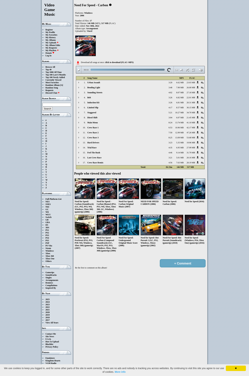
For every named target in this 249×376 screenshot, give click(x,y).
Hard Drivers (93, 142)
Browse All (50, 67)
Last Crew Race (94, 157)
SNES (48, 204)
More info (120, 371)
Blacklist (49, 344)
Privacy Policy (51, 347)
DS (46, 225)
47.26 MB (191, 132)
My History (50, 37)
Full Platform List (53, 199)
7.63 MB (180, 162)
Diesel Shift (92, 117)
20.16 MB (191, 157)
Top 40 (48, 69)
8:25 (170, 137)
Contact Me (50, 334)
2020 (47, 312)
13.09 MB (179, 137)
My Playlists (52, 50)
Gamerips (49, 272)
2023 (47, 304)
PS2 (47, 233)
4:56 (170, 162)
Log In (48, 55)
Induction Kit (93, 102)
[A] (61, 85)
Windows (49, 251)
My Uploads (52, 42)
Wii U (48, 214)
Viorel (89, 31)
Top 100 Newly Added (55, 77)
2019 (47, 315)
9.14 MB (180, 152)
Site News (49, 336)
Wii (47, 212)
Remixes (49, 283)
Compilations (51, 285)
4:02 (170, 92)
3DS (47, 227)
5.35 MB (180, 142)
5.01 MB (180, 157)
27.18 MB (191, 92)
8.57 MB (180, 107)
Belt (89, 97)
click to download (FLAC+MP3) (119, 62)
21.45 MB (191, 117)
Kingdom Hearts (52, 360)
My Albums (50, 40)
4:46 (170, 152)
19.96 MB (191, 142)
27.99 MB (191, 147)
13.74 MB (179, 122)
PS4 (47, 238)
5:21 (170, 112)
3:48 (170, 87)
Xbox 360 (49, 256)
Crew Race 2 (93, 132)
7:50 (170, 132)
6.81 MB (180, 102)
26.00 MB (191, 87)
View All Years (51, 322)
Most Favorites (52, 82)
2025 (47, 299)
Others (48, 261)
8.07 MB (180, 92)
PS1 (47, 230)
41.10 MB (191, 122)
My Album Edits (52, 45)
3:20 (170, 82)
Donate (49, 53)
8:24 (170, 122)
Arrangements (51, 280)
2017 (47, 320)
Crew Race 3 (93, 137)
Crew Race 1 (93, 127)
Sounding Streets (94, 92)
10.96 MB (179, 127)
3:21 (170, 157)
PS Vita (48, 245)
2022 (47, 307)
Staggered (91, 112)
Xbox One (49, 258)
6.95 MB (180, 147)
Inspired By (50, 288)
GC (47, 209)
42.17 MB (191, 127)
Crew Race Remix (95, 162)
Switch (48, 217)
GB (46, 220)
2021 (47, 309)
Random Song (51, 87)
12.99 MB (179, 132)
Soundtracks (51, 275)
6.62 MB (180, 82)
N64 (47, 207)
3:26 (170, 97)
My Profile (50, 32)
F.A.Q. (48, 339)
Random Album (52, 85)
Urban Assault (93, 82)
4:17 (170, 107)
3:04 (170, 117)
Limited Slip (92, 107)
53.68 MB (191, 137)
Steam (48, 248)
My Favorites (51, 35)
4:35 (170, 147)
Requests (49, 90)
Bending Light (93, 87)
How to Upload (52, 341)
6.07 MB (180, 117)
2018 (47, 317)
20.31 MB (191, 102)
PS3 (47, 235)
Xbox (47, 253)
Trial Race (91, 147)
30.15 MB (191, 107)
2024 (47, 302)
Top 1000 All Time (53, 72)
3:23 (170, 142)
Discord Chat (52, 93)
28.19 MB (191, 162)
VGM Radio (50, 363)
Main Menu (92, 122)
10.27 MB (179, 112)
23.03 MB (191, 82)
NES (47, 201)
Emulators (50, 358)
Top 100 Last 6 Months (55, 75)
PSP (47, 243)
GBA (47, 222)
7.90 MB (180, 87)
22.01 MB (191, 97)
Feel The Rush (93, 152)
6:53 (170, 127)
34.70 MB (191, 112)
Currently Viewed (53, 80)
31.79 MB (191, 152)
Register (49, 29)
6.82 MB (180, 97)
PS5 (47, 240)
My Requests (51, 48)
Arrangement (92, 28)
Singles (48, 277)
